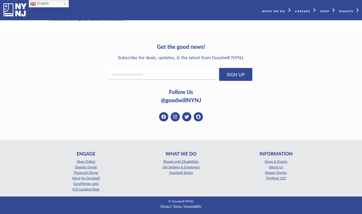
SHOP (328, 10)
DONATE (350, 10)
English (39, 3)
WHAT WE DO (277, 10)
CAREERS (306, 10)
